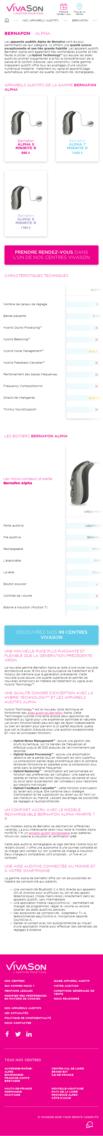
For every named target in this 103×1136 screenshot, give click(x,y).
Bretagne (12, 1081)
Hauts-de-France (18, 1088)
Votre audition (66, 986)
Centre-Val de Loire (68, 1068)
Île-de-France (63, 1075)
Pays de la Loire (65, 1092)
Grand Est (60, 1072)
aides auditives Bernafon (45, 713)
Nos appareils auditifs (40, 20)
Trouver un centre (79, 13)
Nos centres (14, 981)
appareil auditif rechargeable (49, 833)
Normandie (13, 1092)
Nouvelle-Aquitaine (67, 1088)
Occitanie (12, 1095)
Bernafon (80, 20)
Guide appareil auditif (72, 981)
